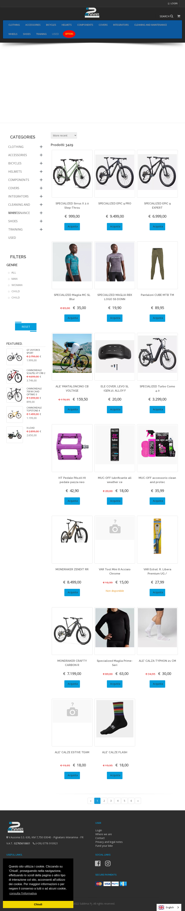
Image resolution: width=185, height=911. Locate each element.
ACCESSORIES (33, 24)
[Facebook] (98, 865)
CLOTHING (14, 24)
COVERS (103, 24)
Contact (100, 838)
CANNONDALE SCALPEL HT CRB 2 (36, 372)
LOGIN (172, 3)
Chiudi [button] (38, 904)
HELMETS (67, 24)
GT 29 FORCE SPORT (33, 351)
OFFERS (69, 33)
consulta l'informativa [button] (23, 893)
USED (55, 34)
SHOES (27, 34)
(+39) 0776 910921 (45, 843)
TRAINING (41, 34)
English (166, 907)
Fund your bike (104, 845)
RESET (26, 326)
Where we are (103, 834)
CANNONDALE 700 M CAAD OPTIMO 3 (34, 391)
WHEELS (12, 34)
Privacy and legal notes (109, 842)
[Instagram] (108, 865)
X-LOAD (31, 427)
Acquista (72, 226)
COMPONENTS (85, 24)
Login (98, 830)
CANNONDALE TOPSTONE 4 (34, 409)
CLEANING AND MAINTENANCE (150, 24)
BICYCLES (51, 24)
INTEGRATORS (121, 24)
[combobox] (169, 907)
